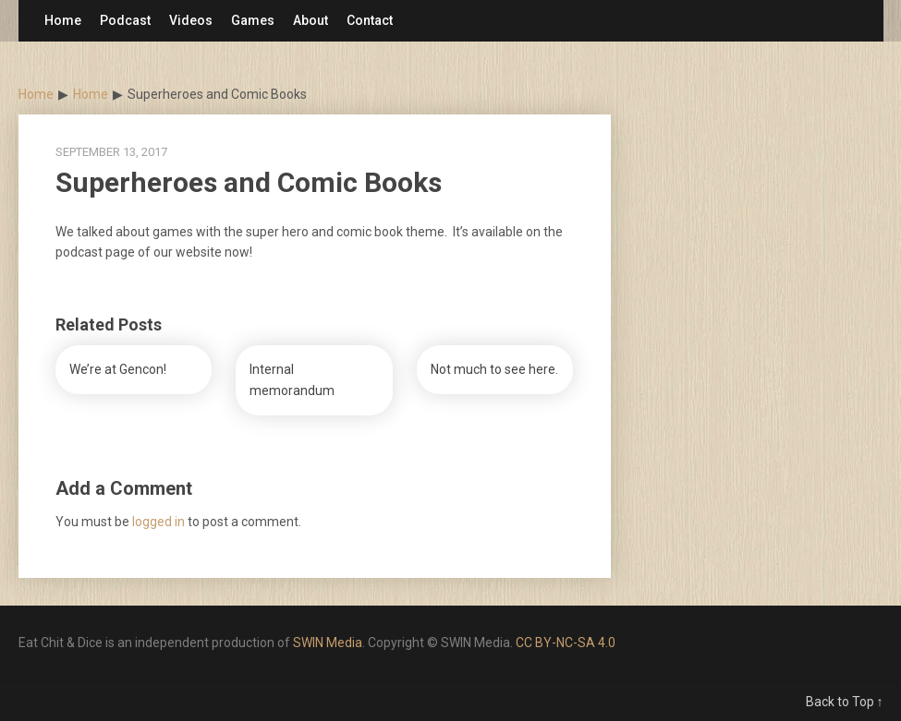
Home (62, 20)
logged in (158, 521)
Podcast (125, 20)
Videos (191, 20)
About (310, 20)
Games (252, 20)
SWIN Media (327, 642)
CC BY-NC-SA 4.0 (565, 642)
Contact (370, 20)
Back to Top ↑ (844, 701)
